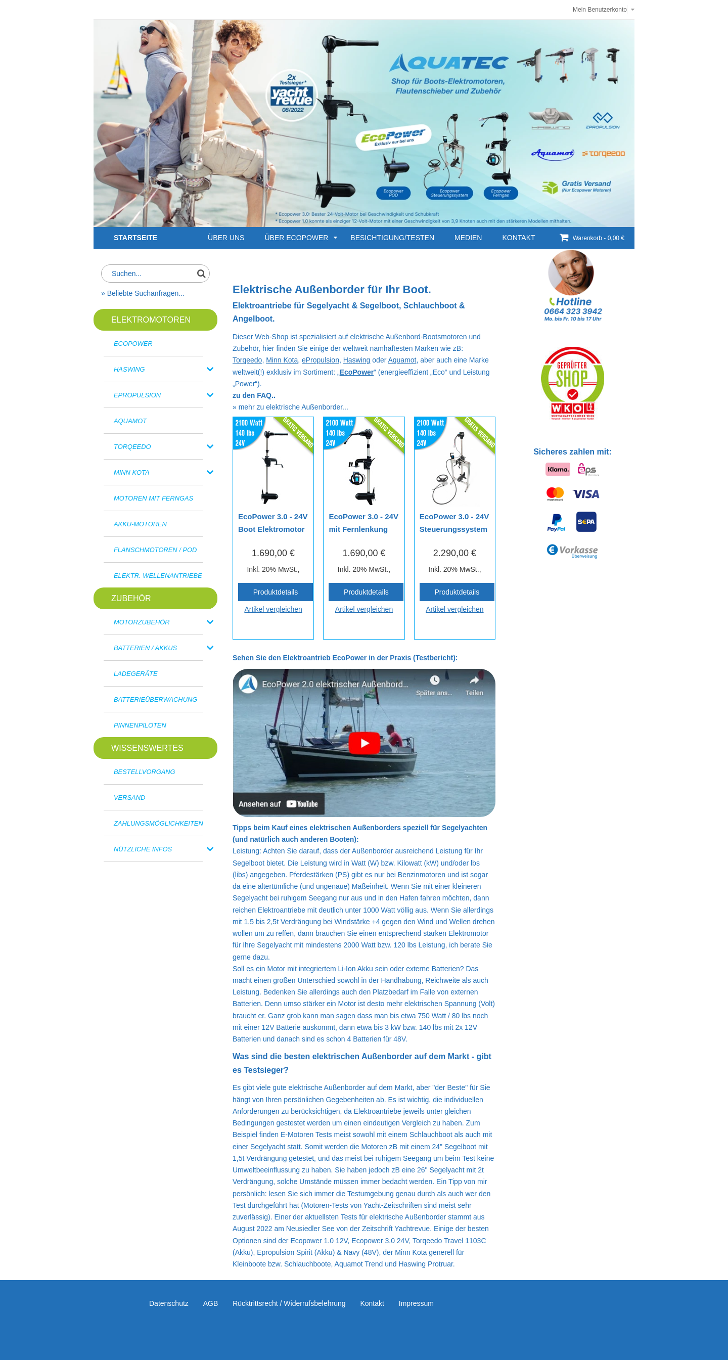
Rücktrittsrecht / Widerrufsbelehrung (289, 1303)
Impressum (416, 1303)
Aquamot (402, 360)
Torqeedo (247, 360)
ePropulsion (320, 360)
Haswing (357, 360)
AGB (210, 1303)
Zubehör (131, 598)
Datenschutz (169, 1303)
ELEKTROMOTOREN (151, 319)
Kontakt (372, 1303)
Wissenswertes (147, 747)
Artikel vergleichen (273, 609)
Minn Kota (282, 360)
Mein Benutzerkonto (600, 9)
